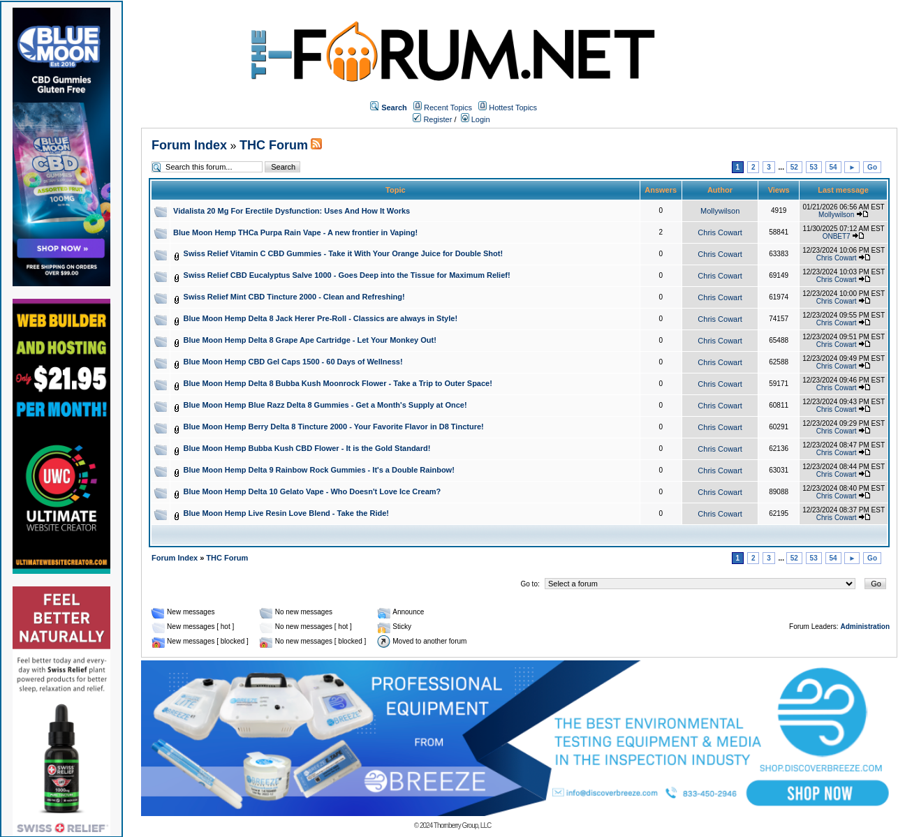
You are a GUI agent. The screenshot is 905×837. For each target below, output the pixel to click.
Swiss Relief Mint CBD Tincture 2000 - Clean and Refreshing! (294, 296)
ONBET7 (837, 236)
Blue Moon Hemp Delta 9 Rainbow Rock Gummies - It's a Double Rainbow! (319, 470)
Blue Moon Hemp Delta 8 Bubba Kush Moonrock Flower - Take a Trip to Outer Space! (338, 383)
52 (794, 167)
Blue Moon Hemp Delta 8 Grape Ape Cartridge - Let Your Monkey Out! (310, 340)
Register (432, 119)
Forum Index (189, 145)
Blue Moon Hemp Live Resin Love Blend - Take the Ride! (286, 513)
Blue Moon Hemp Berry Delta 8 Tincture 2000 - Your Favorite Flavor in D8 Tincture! (334, 426)
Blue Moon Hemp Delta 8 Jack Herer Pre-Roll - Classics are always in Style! (321, 318)
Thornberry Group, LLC (462, 825)
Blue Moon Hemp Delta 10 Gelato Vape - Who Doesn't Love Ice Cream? (312, 491)
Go (872, 167)
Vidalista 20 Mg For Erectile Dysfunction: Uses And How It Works (291, 211)
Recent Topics (448, 107)
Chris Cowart (720, 232)
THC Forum (274, 145)
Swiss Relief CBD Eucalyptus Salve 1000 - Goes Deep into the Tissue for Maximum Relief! (347, 275)
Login (475, 119)
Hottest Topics (513, 107)
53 (814, 167)
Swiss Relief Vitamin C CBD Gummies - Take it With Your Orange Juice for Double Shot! (343, 253)
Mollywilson (720, 211)
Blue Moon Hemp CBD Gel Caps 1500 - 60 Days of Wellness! (293, 361)
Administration (865, 626)
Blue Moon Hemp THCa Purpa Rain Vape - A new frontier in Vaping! (295, 232)
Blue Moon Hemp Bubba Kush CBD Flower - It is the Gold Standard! (307, 448)
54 (833, 167)
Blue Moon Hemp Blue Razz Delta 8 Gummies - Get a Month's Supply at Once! (325, 405)
